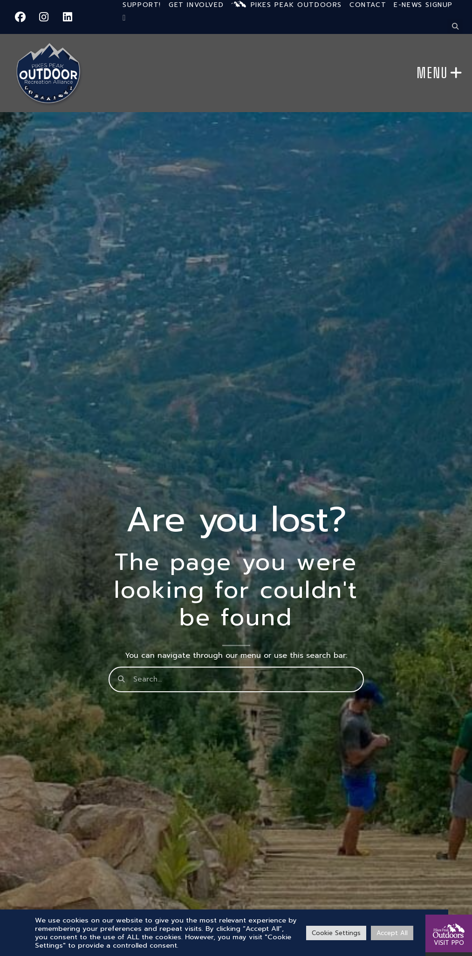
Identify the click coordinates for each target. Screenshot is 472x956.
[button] (455, 26)
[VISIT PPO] (449, 926)
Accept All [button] (392, 933)
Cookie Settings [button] (336, 933)
